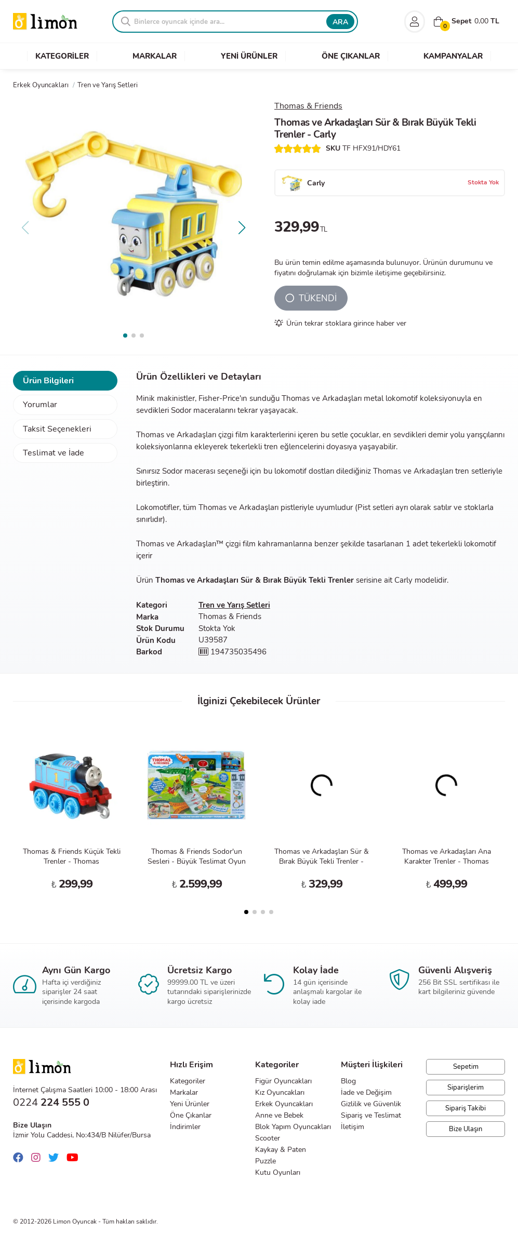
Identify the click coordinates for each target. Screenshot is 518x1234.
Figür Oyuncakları (283, 1081)
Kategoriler (187, 1081)
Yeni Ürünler (189, 1104)
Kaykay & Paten (280, 1150)
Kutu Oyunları (277, 1172)
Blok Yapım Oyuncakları (293, 1127)
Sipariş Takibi (465, 1108)
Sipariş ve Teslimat (371, 1115)
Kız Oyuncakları (279, 1092)
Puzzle (265, 1161)
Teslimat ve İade (53, 453)
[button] (241, 227)
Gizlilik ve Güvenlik (371, 1104)
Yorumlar (40, 404)
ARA (340, 22)
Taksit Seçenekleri (57, 429)
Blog (348, 1081)
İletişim (352, 1127)
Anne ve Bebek (279, 1115)
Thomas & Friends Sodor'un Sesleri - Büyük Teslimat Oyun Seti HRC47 (197, 861)
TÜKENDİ (311, 298)
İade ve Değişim (366, 1092)
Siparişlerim (465, 1087)
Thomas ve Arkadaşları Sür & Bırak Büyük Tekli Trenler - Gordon (321, 861)
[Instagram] (38, 1158)
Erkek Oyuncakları (284, 1104)
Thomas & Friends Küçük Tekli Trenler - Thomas (72, 856)
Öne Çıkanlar (190, 1115)
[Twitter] (56, 1158)
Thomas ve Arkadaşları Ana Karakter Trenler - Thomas (446, 856)
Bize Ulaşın (465, 1129)
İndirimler (185, 1127)
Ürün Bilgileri (48, 380)
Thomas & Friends (308, 106)
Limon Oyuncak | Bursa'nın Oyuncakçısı (45, 21)
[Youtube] (75, 1158)
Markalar (184, 1092)
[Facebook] (21, 1158)
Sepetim (466, 1066)
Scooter (267, 1138)
